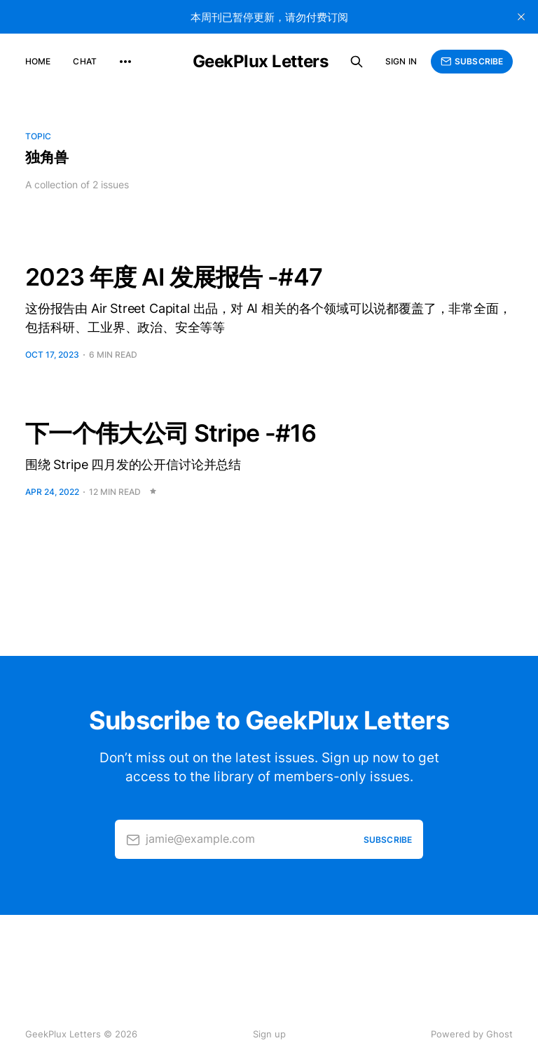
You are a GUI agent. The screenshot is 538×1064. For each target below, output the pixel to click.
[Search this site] (356, 61)
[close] (521, 17)
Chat (84, 61)
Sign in (401, 61)
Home (37, 61)
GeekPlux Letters (260, 61)
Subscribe (472, 61)
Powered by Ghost (472, 1034)
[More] (125, 61)
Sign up (269, 1034)
